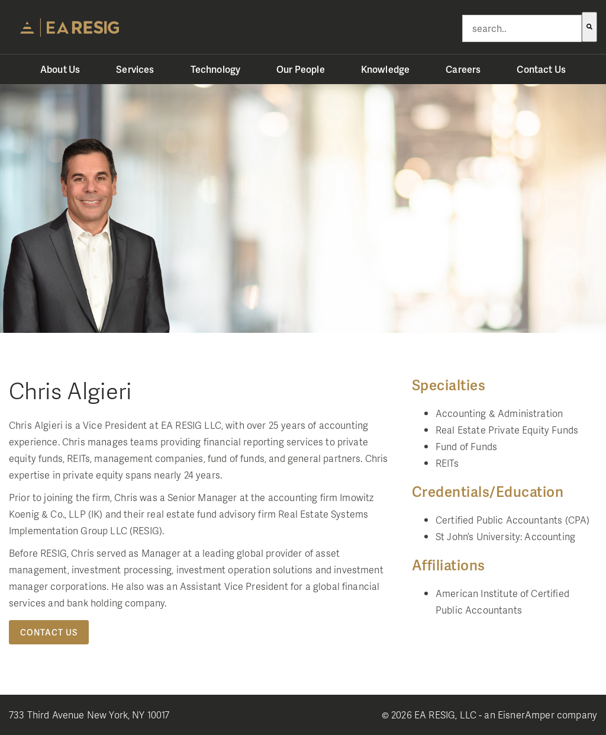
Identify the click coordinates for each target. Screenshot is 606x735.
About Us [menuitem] (60, 69)
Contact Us (49, 632)
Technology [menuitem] (216, 69)
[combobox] (522, 28)
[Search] (589, 27)
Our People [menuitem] (300, 69)
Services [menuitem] (135, 69)
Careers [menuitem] (463, 69)
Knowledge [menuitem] (385, 69)
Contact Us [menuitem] (541, 69)
